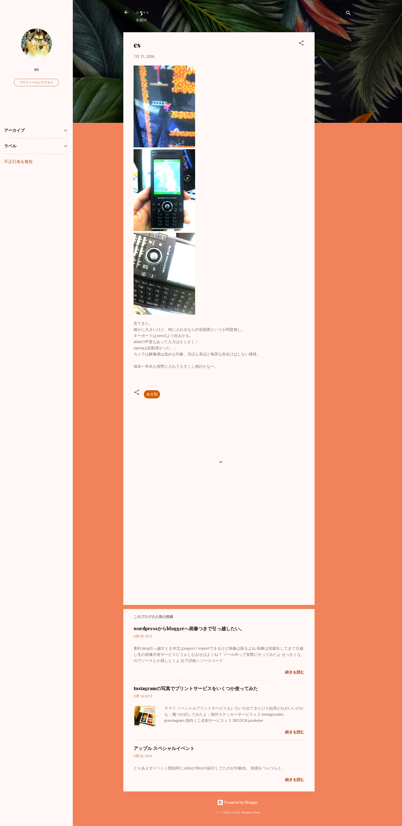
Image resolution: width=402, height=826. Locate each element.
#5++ (142, 12)
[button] (301, 44)
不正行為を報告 (18, 161)
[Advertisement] (335, 109)
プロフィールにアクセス (36, 82)
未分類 (152, 394)
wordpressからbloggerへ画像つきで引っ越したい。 (189, 628)
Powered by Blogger (237, 802)
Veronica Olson (251, 812)
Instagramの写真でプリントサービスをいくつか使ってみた (196, 688)
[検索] (348, 14)
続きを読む (294, 672)
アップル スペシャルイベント (164, 748)
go (36, 70)
